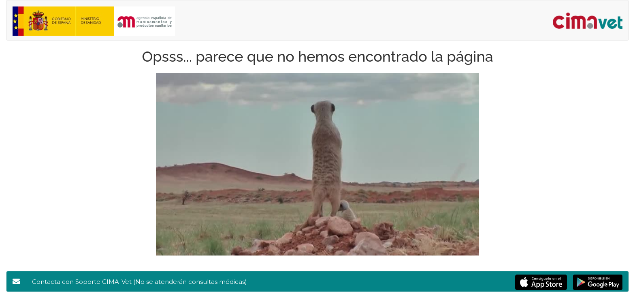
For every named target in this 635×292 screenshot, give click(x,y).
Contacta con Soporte (139, 282)
